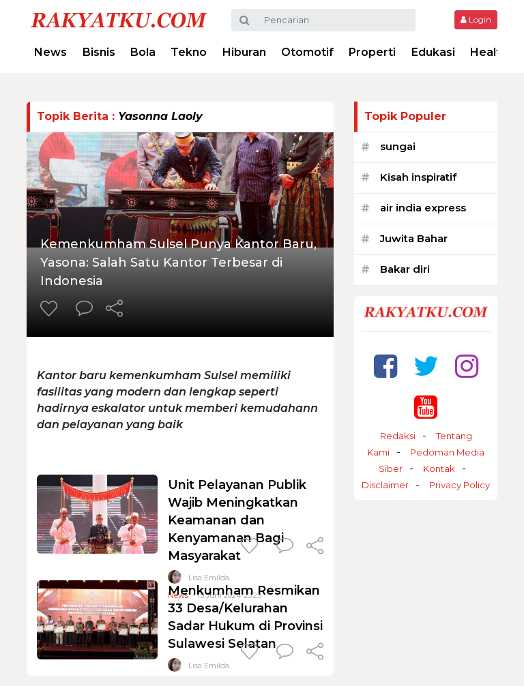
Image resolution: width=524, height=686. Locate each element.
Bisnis (99, 52)
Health (489, 52)
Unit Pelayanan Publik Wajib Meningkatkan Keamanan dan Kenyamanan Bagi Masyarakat (237, 520)
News (50, 52)
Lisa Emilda (208, 665)
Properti (372, 52)
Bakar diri (405, 269)
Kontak (439, 468)
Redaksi (398, 435)
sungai (398, 146)
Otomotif (307, 52)
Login (476, 19)
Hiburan (244, 52)
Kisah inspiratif (418, 176)
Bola (143, 52)
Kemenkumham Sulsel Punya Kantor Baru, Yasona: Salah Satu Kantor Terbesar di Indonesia (178, 262)
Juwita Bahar (414, 238)
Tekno (189, 52)
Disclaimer (385, 484)
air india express (423, 207)
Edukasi (433, 52)
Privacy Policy (459, 484)
